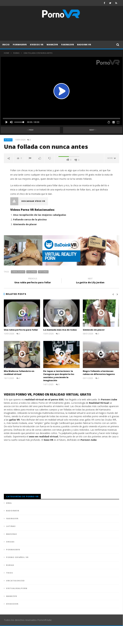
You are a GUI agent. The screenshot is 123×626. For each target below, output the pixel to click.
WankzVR (52, 44)
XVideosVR (12, 604)
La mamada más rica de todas (60, 329)
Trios (9, 573)
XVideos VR (36, 44)
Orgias (10, 541)
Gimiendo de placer (25, 224)
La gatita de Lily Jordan (90, 281)
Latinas (11, 526)
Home (6, 53)
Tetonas (43, 271)
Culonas (31, 271)
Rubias (16, 53)
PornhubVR (20, 44)
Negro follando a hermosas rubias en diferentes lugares (99, 373)
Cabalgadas (18, 271)
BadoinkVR (12, 510)
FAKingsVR (67, 44)
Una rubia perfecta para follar (32, 281)
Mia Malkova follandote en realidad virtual (19, 373)
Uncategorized (15, 580)
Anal (9, 503)
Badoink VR (84, 44)
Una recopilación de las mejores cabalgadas (39, 214)
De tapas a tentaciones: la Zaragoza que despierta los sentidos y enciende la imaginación (58, 376)
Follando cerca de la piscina (30, 219)
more (111, 158)
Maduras (11, 534)
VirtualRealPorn (16, 588)
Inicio (6, 44)
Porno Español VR (17, 557)
